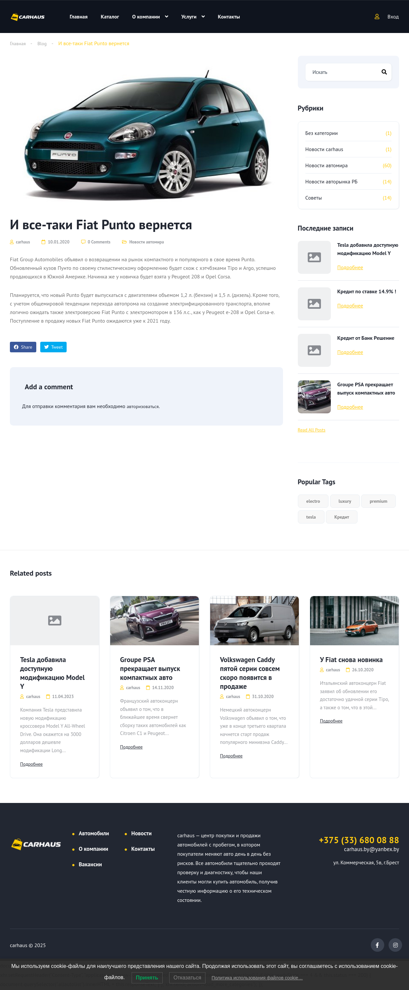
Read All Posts (312, 430)
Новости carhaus (324, 149)
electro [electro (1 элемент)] (313, 501)
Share (23, 347)
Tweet (53, 347)
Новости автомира (146, 242)
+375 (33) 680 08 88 (359, 841)
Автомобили (94, 834)
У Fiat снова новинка (351, 659)
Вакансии (90, 865)
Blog (44, 43)
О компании (146, 16)
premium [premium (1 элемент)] (378, 501)
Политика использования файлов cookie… (257, 977)
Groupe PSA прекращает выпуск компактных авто (366, 388)
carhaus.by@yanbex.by (371, 850)
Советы (313, 197)
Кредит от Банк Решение (365, 338)
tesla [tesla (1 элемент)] (311, 517)
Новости (141, 834)
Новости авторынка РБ (331, 181)
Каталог (110, 16)
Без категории (321, 133)
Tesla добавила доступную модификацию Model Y (367, 248)
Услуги (189, 16)
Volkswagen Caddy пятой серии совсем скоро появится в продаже (250, 673)
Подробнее (350, 267)
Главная (78, 16)
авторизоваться (144, 406)
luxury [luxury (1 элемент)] (345, 501)
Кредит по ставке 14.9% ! (366, 291)
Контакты (229, 16)
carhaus (20, 242)
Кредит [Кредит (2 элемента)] (341, 517)
